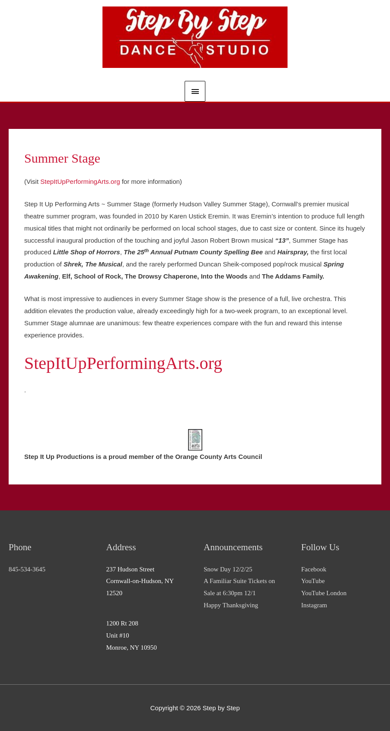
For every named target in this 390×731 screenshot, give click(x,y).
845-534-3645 (27, 569)
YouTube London (324, 593)
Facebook (313, 569)
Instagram (314, 605)
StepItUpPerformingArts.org (80, 181)
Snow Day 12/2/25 (228, 569)
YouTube (313, 580)
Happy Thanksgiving (231, 605)
